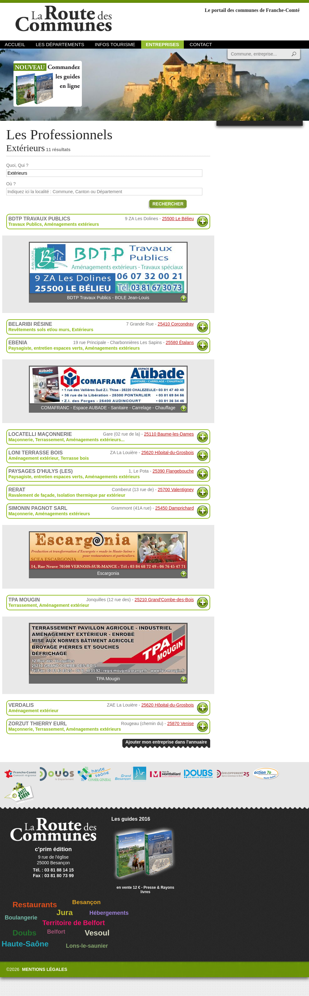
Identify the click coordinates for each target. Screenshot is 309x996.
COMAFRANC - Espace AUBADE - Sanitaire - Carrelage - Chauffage (108, 388)
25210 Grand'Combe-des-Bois (164, 599)
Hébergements (109, 913)
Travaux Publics (25, 224)
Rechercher (168, 203)
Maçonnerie (20, 439)
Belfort (56, 932)
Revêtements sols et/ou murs (39, 329)
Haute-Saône (25, 944)
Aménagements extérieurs (71, 224)
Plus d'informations (202, 221)
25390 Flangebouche (173, 471)
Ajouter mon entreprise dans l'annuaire (166, 741)
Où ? (11, 183)
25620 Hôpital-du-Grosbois (167, 452)
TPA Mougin (108, 652)
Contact (201, 44)
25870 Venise (180, 723)
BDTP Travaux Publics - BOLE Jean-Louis (108, 271)
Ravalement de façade (31, 495)
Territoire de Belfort (73, 923)
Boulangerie (21, 917)
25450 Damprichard (174, 508)
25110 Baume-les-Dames (169, 434)
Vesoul (97, 933)
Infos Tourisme (115, 44)
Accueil (15, 44)
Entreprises (162, 44)
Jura (64, 912)
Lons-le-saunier (87, 946)
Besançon (86, 902)
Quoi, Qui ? (17, 165)
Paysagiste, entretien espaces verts (45, 348)
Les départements (60, 44)
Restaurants (35, 904)
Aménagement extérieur (33, 458)
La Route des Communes (64, 20)
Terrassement (49, 439)
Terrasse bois (75, 458)
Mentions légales (44, 969)
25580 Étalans (180, 342)
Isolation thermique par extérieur (91, 495)
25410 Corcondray (176, 323)
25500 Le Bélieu (178, 218)
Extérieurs (82, 329)
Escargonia (108, 553)
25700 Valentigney (176, 489)
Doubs (24, 933)
